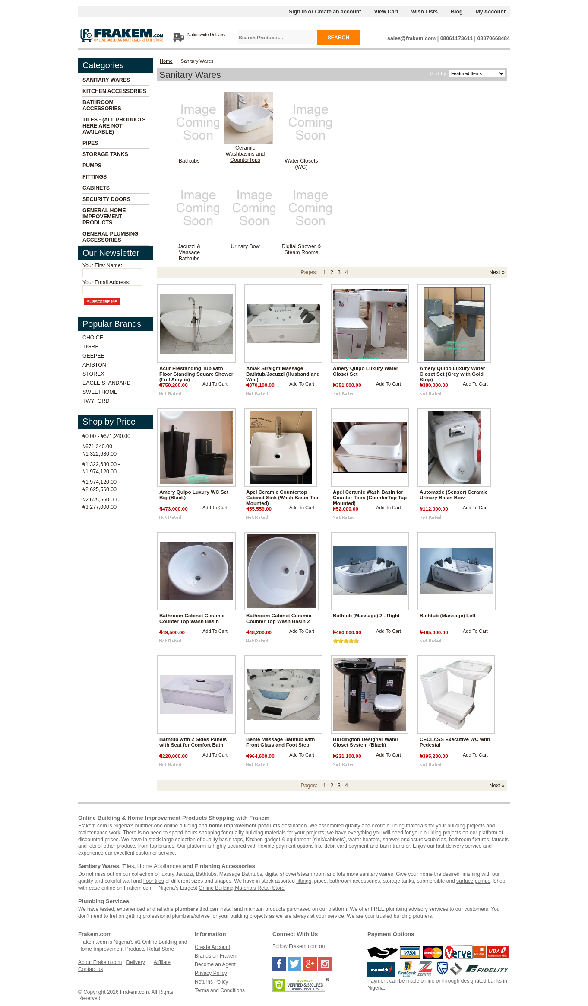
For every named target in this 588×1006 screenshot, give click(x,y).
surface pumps (473, 881)
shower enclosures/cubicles (414, 840)
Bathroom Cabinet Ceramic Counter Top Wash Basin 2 (278, 618)
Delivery (135, 962)
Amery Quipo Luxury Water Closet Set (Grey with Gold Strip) (452, 373)
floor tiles (153, 881)
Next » (497, 272)
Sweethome (99, 392)
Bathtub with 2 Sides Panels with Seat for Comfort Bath (193, 741)
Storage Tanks (105, 154)
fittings (303, 881)
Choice (92, 338)
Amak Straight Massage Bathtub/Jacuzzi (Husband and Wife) (283, 373)
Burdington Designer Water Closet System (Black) (365, 741)
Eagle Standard (106, 383)
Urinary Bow (245, 246)
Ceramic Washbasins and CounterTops (245, 154)
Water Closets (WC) (301, 164)
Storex (93, 374)
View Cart (386, 12)
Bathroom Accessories (101, 105)
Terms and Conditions (220, 990)
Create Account (212, 947)
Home (166, 61)
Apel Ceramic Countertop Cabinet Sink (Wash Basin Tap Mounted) (282, 497)
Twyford (95, 401)
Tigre (90, 347)
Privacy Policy (211, 973)
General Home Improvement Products (104, 217)
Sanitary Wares (106, 80)
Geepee (93, 356)
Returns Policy (211, 982)
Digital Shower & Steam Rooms (301, 249)
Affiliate (162, 962)
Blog (456, 12)
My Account (491, 12)
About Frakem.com (100, 962)
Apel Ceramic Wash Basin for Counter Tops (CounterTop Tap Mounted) (370, 497)
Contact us (90, 969)
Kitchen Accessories (114, 91)
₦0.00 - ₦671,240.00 (106, 436)
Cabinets (96, 188)
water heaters (364, 840)
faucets (500, 840)
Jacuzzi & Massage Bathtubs (189, 252)
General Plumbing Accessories (110, 237)
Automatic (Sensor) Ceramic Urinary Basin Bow (454, 494)
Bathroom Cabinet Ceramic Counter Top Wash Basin (191, 618)
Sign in (298, 12)
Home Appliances (159, 866)
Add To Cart (215, 383)
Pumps (91, 166)
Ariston (94, 365)
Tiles (128, 866)
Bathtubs (189, 161)
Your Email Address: (106, 282)
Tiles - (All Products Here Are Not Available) (114, 126)
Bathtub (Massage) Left (448, 615)
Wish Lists (424, 12)
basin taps (231, 840)
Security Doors (106, 199)
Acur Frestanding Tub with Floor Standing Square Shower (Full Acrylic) (196, 373)
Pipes (90, 143)
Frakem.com (92, 826)
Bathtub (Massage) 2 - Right (366, 615)
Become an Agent (215, 964)
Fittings (94, 177)
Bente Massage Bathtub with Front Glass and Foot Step (280, 741)
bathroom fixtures (469, 840)
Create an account (338, 12)
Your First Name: (102, 265)
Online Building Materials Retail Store (242, 888)
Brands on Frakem (216, 956)
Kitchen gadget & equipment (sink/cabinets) (295, 840)
